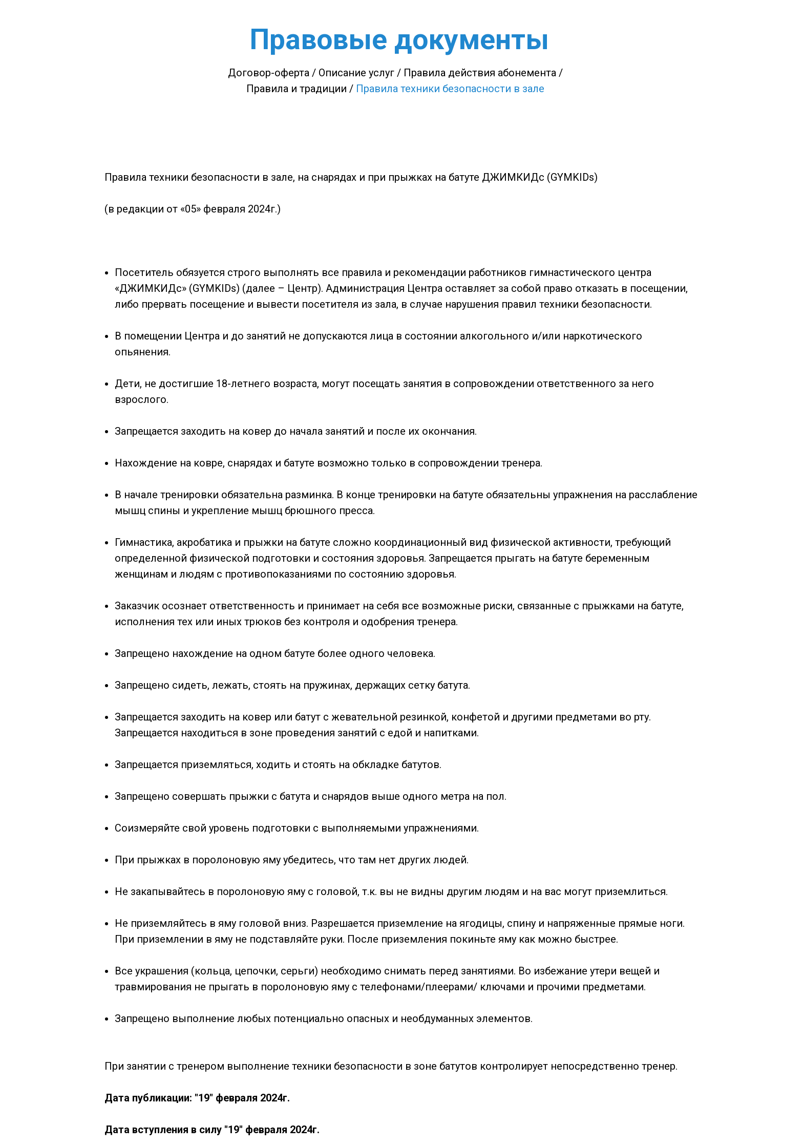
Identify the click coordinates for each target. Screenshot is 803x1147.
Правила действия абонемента (480, 73)
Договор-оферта (268, 73)
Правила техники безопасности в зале (450, 88)
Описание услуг (356, 73)
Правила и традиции (296, 88)
